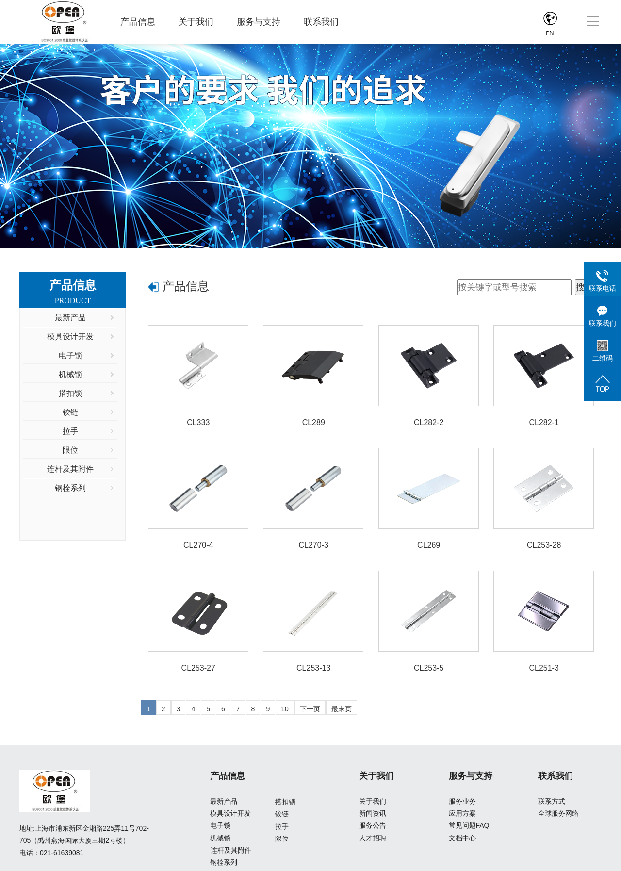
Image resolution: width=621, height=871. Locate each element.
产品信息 (137, 22)
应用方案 (462, 813)
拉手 (282, 826)
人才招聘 (372, 838)
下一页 (310, 709)
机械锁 (220, 838)
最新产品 (223, 801)
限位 (282, 838)
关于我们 (196, 22)
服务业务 (462, 801)
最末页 (341, 709)
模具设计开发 (230, 813)
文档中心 (462, 838)
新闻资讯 (372, 813)
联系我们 (321, 22)
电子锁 (220, 826)
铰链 (282, 814)
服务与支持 (258, 22)
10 (285, 709)
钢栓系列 (223, 862)
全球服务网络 (558, 813)
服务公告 (372, 826)
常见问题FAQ (469, 826)
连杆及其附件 (231, 850)
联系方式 (551, 801)
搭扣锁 (285, 801)
